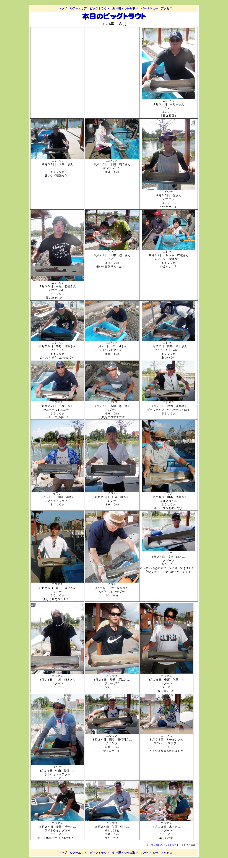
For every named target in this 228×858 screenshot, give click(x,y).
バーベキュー (149, 8)
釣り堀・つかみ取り (125, 8)
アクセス (166, 8)
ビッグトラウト (100, 8)
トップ (63, 8)
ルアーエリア (78, 8)
